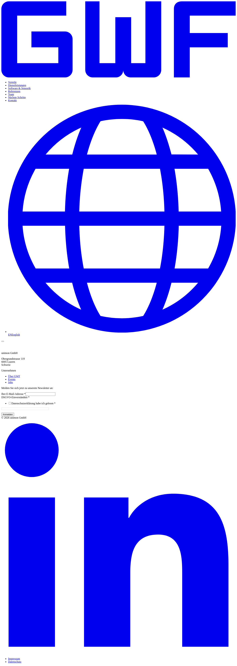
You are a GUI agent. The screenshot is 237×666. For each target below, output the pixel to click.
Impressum (14, 658)
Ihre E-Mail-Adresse (13, 393)
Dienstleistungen (17, 85)
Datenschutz (14, 661)
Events (11, 379)
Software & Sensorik (19, 88)
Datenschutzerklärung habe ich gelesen (33, 403)
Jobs (10, 382)
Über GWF (14, 376)
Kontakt (12, 100)
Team (11, 94)
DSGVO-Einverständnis (15, 397)
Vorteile (12, 82)
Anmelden (8, 414)
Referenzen (14, 91)
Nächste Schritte (17, 97)
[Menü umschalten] (2, 341)
